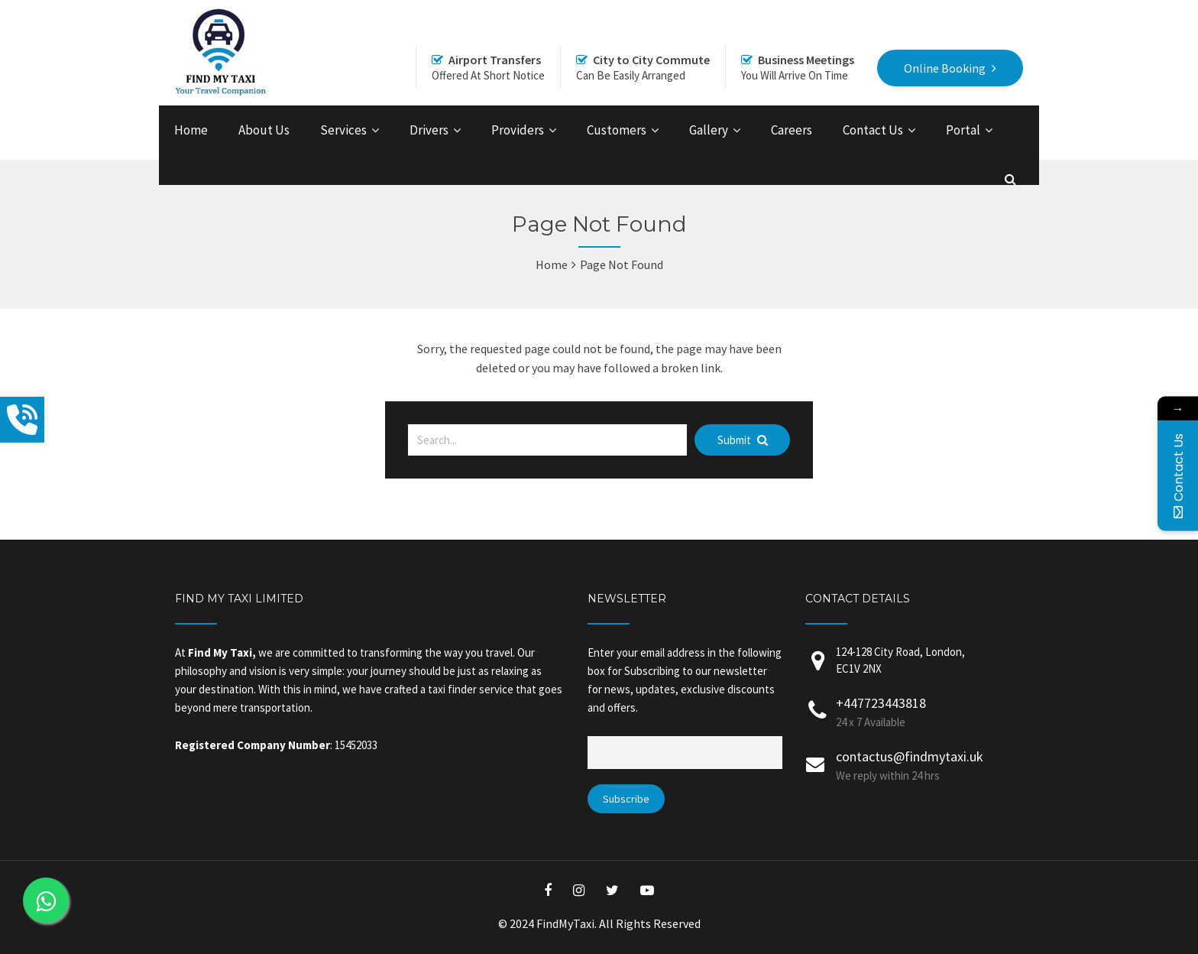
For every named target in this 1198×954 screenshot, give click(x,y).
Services (343, 130)
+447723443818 (881, 703)
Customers (616, 130)
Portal (963, 130)
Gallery (708, 130)
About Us (264, 130)
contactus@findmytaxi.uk (909, 756)
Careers (791, 130)
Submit (742, 440)
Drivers (429, 130)
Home (191, 130)
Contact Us (873, 130)
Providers (517, 130)
